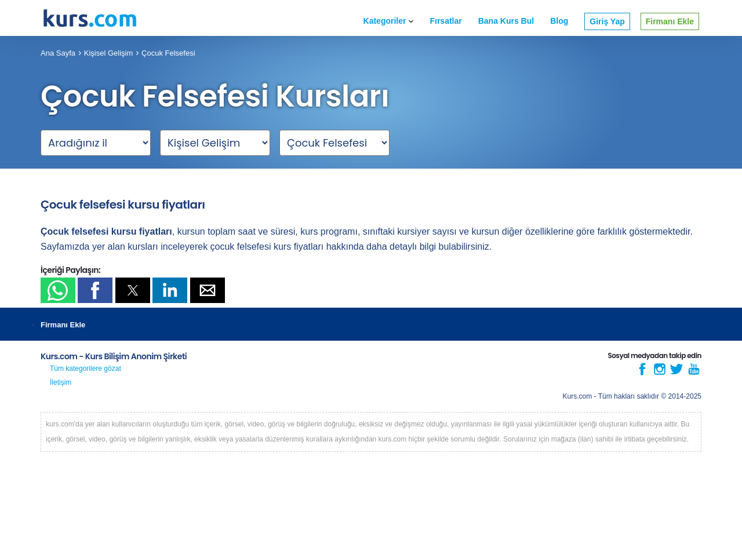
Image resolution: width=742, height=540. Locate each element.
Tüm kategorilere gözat (85, 368)
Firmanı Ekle (670, 21)
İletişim (60, 382)
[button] (58, 290)
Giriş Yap (607, 21)
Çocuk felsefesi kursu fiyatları (123, 204)
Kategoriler (388, 20)
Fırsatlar (445, 20)
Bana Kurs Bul (506, 20)
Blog (559, 20)
